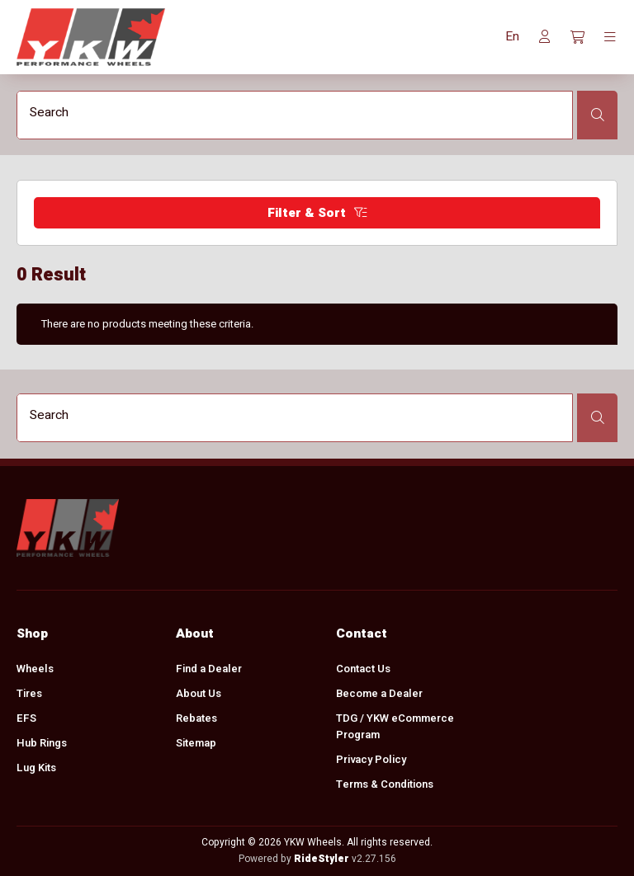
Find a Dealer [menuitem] (209, 668)
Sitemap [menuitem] (196, 743)
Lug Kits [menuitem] (36, 767)
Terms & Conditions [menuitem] (384, 784)
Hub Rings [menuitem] (42, 743)
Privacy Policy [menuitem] (371, 759)
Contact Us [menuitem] (363, 668)
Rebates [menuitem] (196, 718)
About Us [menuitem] (198, 693)
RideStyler (321, 858)
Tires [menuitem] (29, 693)
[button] (512, 37)
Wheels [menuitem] (35, 668)
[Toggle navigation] (610, 37)
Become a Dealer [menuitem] (379, 693)
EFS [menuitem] (26, 718)
